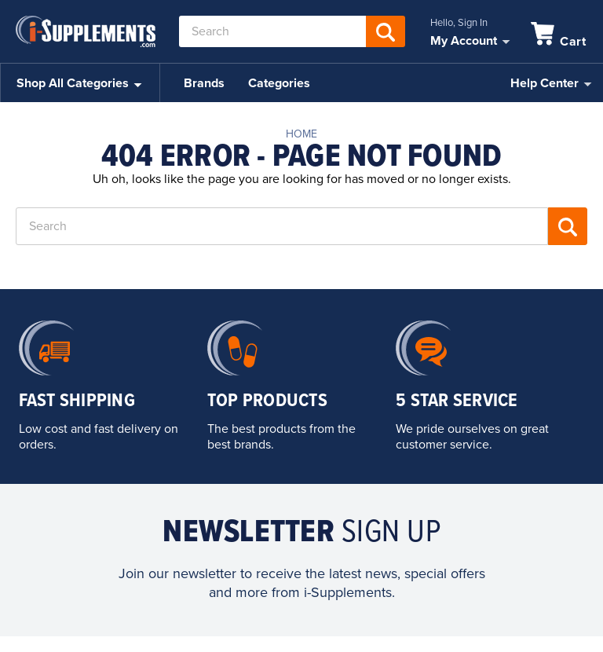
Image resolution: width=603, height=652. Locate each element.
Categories (279, 83)
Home (301, 134)
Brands (204, 83)
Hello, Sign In (459, 22)
